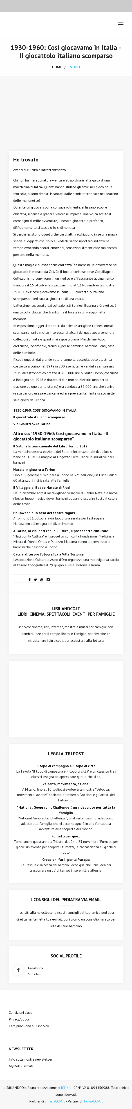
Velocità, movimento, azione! (66, 784)
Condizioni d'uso (20, 1012)
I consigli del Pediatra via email (66, 900)
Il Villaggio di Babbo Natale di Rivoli (42, 487)
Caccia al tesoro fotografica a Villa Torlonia (48, 554)
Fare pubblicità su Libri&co (29, 1026)
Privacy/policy (19, 1019)
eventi (74, 67)
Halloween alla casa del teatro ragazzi (44, 512)
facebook (35, 968)
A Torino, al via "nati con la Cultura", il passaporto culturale (60, 530)
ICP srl (66, 1087)
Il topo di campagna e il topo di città (66, 766)
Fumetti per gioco (66, 836)
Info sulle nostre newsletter (30, 1059)
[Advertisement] (66, 110)
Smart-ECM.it (55, 1101)
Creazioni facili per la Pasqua (66, 859)
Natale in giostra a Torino (34, 469)
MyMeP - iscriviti (21, 1066)
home (57, 67)
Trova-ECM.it (93, 1101)
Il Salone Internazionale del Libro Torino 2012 (50, 446)
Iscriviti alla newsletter (36, 912)
